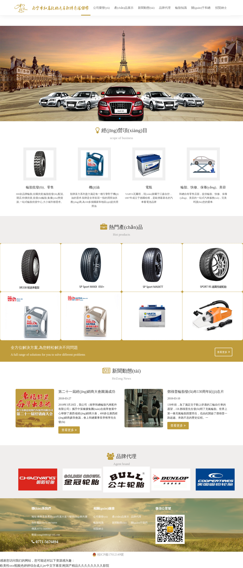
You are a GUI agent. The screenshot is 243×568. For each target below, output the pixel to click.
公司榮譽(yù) (101, 7)
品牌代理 (165, 7)
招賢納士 (221, 7)
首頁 (86, 7)
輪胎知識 (181, 7)
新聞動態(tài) (146, 7)
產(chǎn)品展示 (124, 7)
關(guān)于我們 (139, 522)
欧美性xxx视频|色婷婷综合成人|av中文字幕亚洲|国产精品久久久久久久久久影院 (54, 565)
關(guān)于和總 (201, 7)
